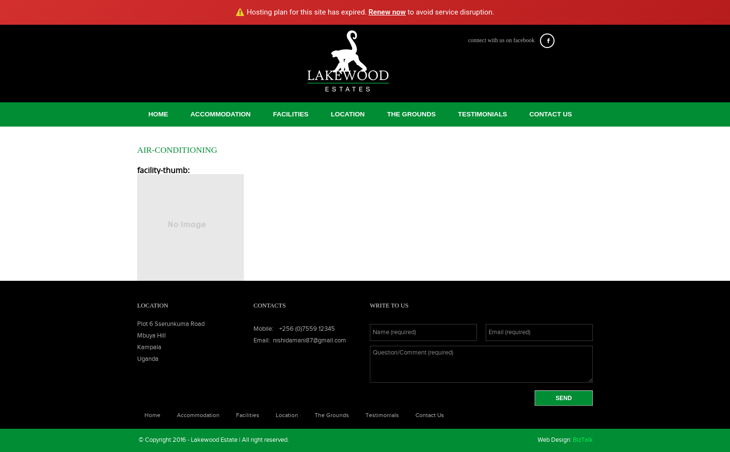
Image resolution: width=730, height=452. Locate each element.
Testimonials (482, 114)
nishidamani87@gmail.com (309, 340)
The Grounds (411, 114)
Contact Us (550, 114)
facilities (290, 114)
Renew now (387, 12)
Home (158, 114)
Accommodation (220, 114)
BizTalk (583, 440)
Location (348, 114)
